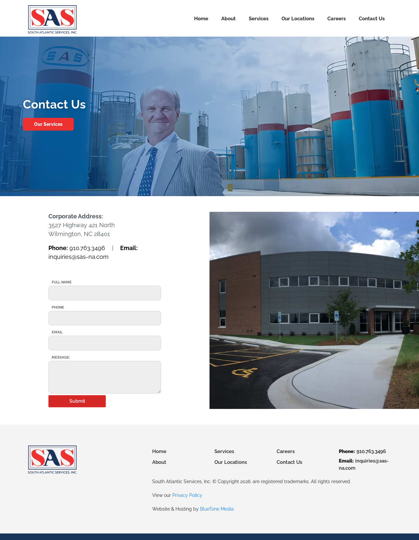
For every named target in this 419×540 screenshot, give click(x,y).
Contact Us (372, 19)
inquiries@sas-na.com (364, 464)
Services (258, 19)
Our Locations (298, 19)
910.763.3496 (76, 248)
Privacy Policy (187, 495)
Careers (336, 19)
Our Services (48, 124)
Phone (58, 307)
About (228, 19)
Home (201, 19)
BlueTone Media (217, 509)
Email (57, 332)
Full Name (62, 282)
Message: (61, 357)
